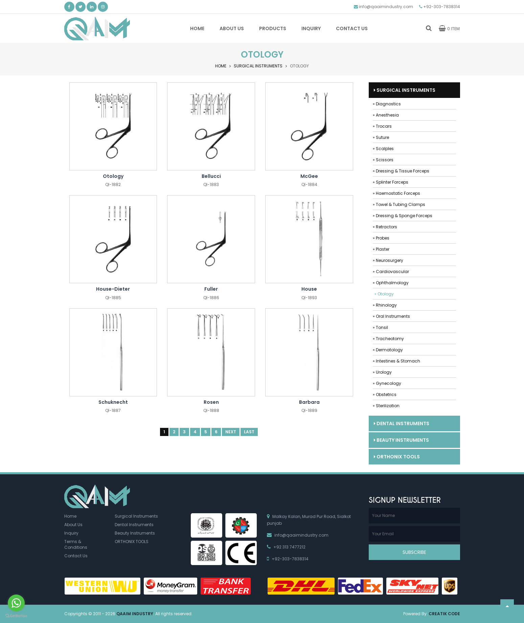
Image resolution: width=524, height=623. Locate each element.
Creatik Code (444, 614)
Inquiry (71, 533)
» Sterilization (386, 406)
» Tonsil (380, 327)
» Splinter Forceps (390, 182)
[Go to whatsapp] (16, 603)
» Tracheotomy (388, 338)
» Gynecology (387, 383)
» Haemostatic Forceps (396, 193)
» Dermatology (388, 350)
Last (249, 432)
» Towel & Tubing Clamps (399, 204)
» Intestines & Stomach (396, 361)
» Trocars (382, 126)
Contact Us (76, 556)
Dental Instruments (401, 423)
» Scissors (383, 160)
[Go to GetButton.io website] (16, 616)
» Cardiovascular (391, 271)
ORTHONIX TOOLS (397, 456)
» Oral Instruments (391, 316)
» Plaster (381, 249)
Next (230, 432)
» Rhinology (385, 305)
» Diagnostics (387, 104)
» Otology (384, 294)
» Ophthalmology (391, 283)
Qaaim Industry (134, 614)
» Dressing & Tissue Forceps (401, 171)
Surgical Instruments (258, 66)
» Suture (381, 137)
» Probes (381, 238)
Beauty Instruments (401, 440)
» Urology (382, 372)
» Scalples (383, 148)
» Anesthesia (386, 115)
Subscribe (414, 552)
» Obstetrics (384, 394)
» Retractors (385, 227)
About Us (73, 524)
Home (220, 66)
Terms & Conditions (75, 544)
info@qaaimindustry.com (386, 6)
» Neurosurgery (388, 260)
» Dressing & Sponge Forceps (402, 216)
